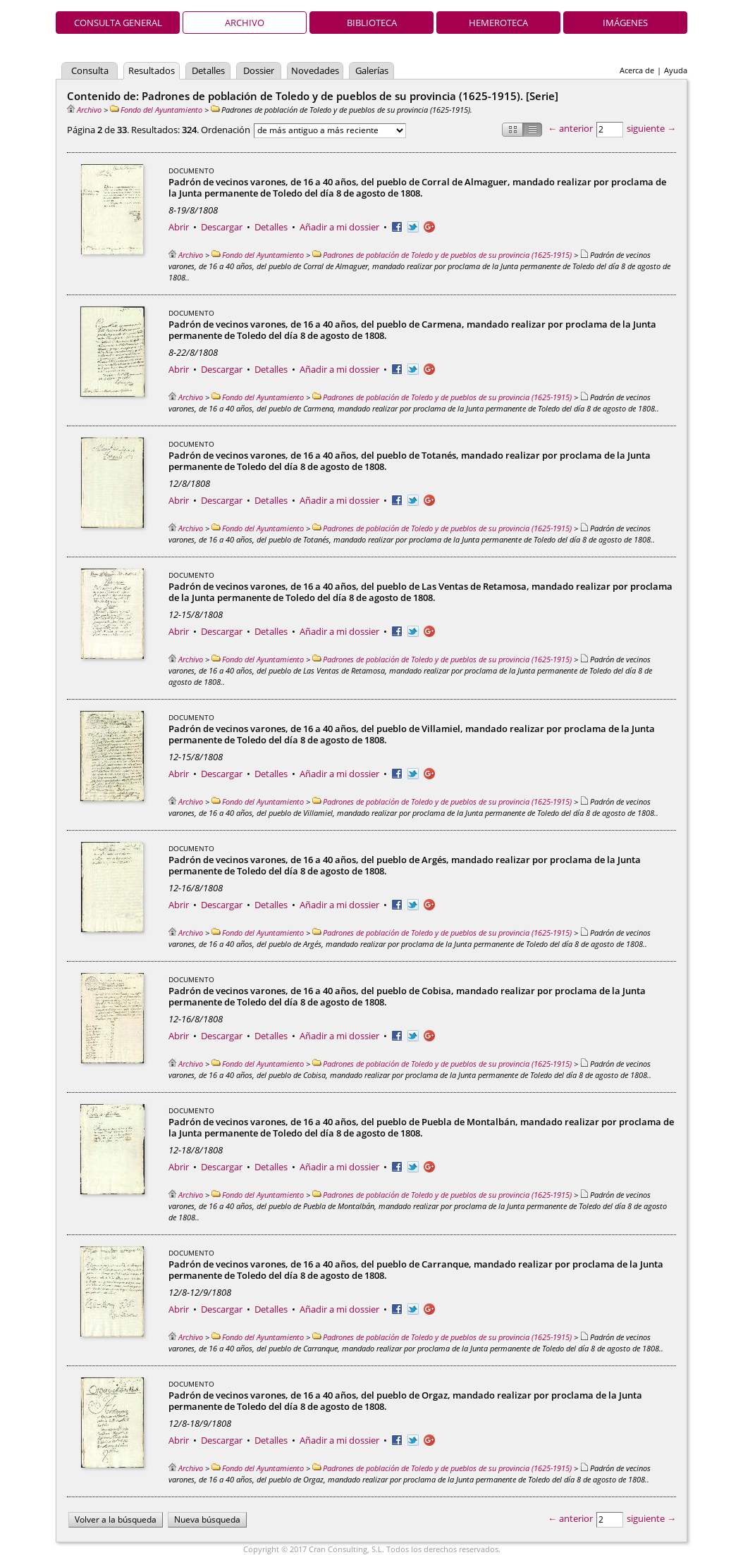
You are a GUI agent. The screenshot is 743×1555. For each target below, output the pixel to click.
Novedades (315, 70)
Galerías (371, 70)
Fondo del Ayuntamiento (156, 109)
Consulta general (118, 22)
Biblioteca (372, 22)
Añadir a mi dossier (339, 227)
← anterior (570, 128)
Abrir (178, 227)
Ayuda (675, 70)
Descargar (221, 227)
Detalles (208, 70)
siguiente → (651, 128)
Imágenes (625, 22)
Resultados (151, 70)
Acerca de (637, 70)
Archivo (244, 22)
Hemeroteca (498, 22)
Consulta (90, 70)
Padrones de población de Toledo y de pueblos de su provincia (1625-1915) (442, 254)
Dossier (258, 70)
